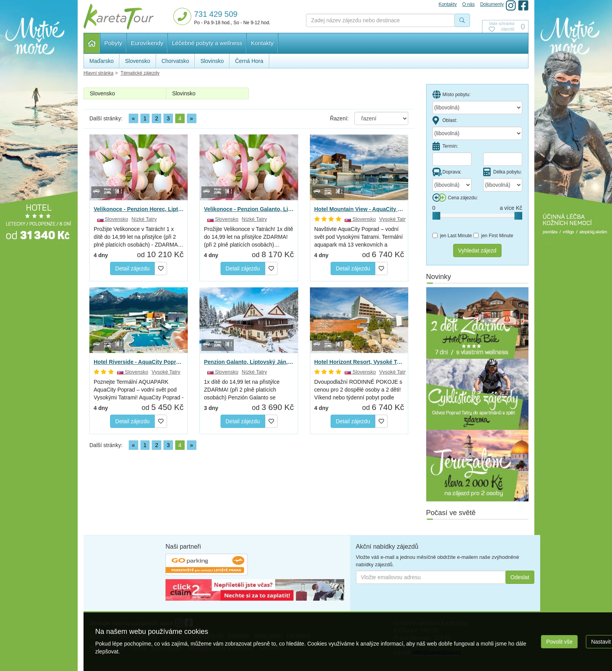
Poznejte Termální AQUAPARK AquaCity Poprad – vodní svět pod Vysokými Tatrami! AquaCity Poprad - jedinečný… (138, 390)
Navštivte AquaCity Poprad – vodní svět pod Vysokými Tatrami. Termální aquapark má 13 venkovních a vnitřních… (358, 237)
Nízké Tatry (144, 219)
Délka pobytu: (502, 172)
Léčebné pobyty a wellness (207, 42)
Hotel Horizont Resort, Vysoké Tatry (359, 362)
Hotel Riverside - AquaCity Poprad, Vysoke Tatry (138, 362)
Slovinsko (184, 93)
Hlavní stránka (92, 43)
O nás (468, 4)
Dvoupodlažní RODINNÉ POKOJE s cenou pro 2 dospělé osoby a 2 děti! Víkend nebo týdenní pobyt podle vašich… (358, 390)
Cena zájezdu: (455, 197)
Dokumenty (492, 4)
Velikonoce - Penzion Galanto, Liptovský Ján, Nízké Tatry (249, 209)
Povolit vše (559, 642)
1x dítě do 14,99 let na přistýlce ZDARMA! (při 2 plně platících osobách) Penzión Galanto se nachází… (241, 390)
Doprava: (447, 172)
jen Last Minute (452, 235)
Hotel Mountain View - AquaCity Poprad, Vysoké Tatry (359, 209)
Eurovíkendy (147, 42)
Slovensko (102, 93)
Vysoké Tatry (393, 219)
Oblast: (444, 120)
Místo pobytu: (451, 94)
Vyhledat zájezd (477, 250)
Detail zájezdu (132, 268)
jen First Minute (493, 235)
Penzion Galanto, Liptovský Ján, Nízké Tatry (249, 362)
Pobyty (113, 42)
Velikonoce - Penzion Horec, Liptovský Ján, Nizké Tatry (138, 209)
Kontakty (262, 42)
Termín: (445, 146)
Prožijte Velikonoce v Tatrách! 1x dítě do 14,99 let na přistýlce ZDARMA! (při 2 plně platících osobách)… (248, 237)
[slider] (436, 216)
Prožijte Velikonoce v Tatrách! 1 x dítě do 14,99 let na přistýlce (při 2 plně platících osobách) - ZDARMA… (138, 237)
